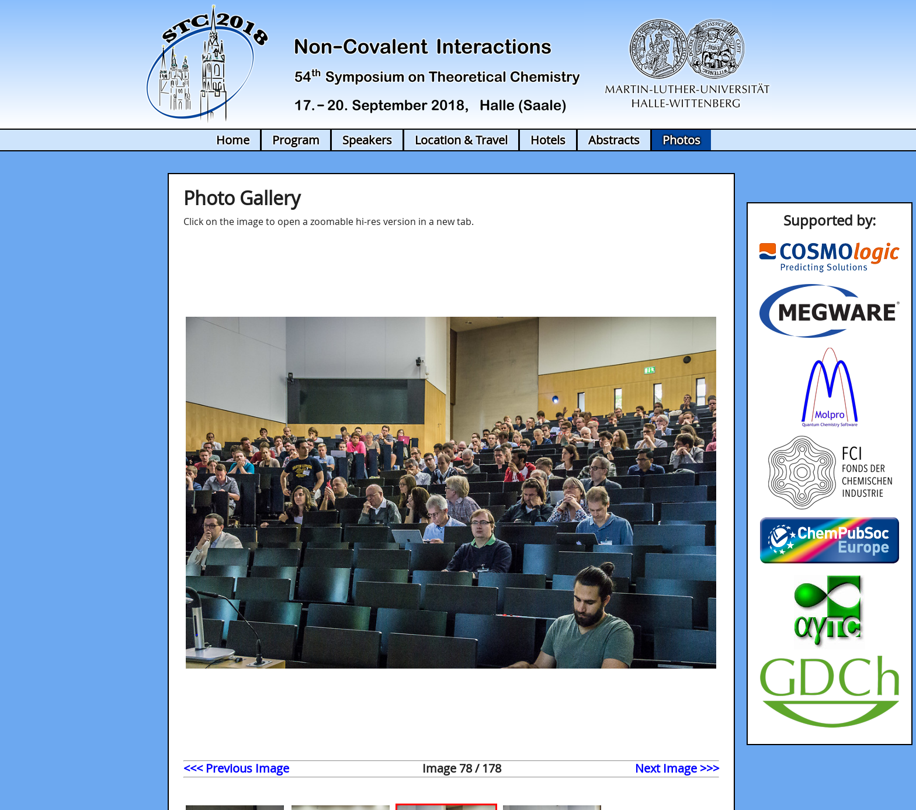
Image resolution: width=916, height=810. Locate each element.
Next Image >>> (677, 768)
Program (296, 140)
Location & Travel (461, 140)
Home (232, 140)
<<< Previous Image (236, 768)
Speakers (367, 140)
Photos (681, 140)
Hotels (547, 140)
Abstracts (614, 140)
